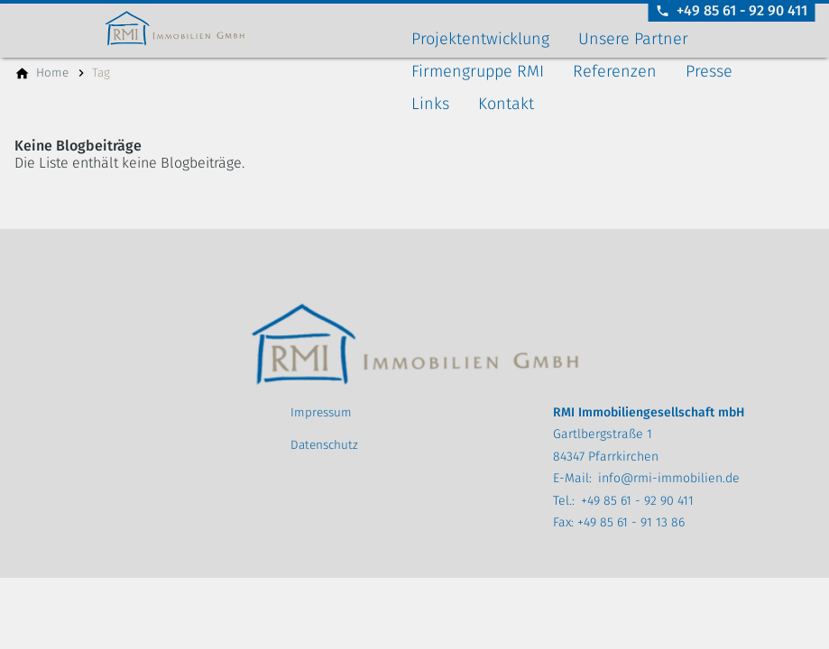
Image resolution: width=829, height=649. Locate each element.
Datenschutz (324, 444)
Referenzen (615, 71)
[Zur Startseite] (209, 29)
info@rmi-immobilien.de (669, 478)
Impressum (321, 412)
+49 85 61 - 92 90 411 (637, 500)
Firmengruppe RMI (477, 71)
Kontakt (506, 104)
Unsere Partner (633, 39)
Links (430, 104)
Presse (709, 71)
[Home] (52, 73)
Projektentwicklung (480, 39)
